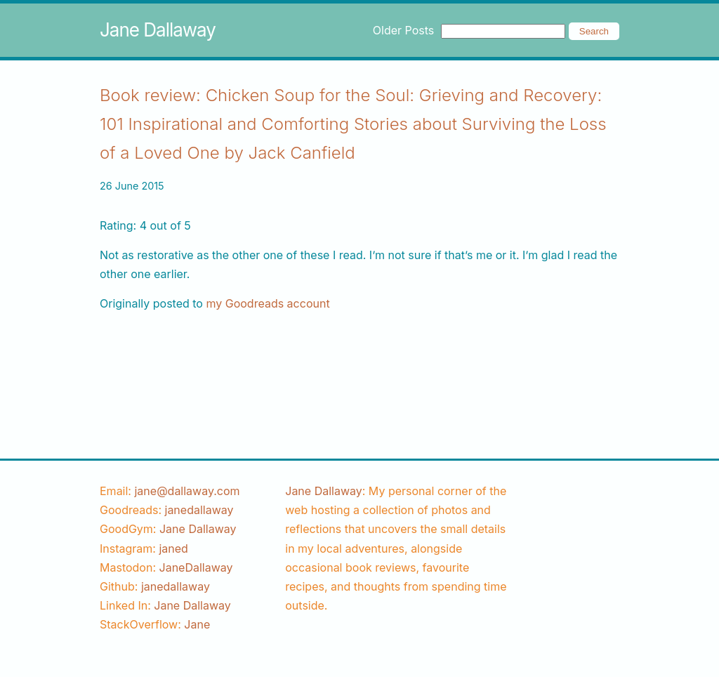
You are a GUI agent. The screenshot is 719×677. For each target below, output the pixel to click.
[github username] (175, 586)
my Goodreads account (267, 303)
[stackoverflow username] (197, 624)
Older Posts (403, 30)
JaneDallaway (196, 567)
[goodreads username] (199, 510)
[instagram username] (173, 548)
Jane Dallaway (158, 30)
